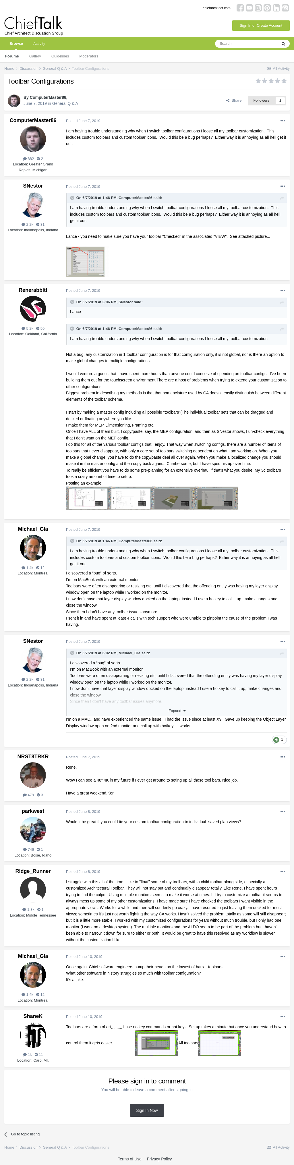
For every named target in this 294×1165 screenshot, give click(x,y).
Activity (39, 43)
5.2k (27, 328)
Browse (16, 45)
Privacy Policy (159, 1159)
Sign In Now (147, 1110)
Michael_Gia (33, 529)
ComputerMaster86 (48, 97)
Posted (83, 121)
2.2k (27, 224)
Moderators (88, 56)
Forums (12, 56)
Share (233, 100)
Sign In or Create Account (261, 25)
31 (40, 224)
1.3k (28, 909)
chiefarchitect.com (217, 8)
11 (39, 1054)
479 (28, 795)
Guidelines (60, 56)
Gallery (35, 56)
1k (27, 1054)
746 (28, 849)
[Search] (246, 44)
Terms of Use (129, 1159)
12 (40, 568)
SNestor (33, 186)
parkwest (33, 811)
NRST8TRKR (33, 756)
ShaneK (32, 1016)
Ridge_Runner (33, 871)
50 (40, 328)
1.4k (27, 568)
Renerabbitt (33, 290)
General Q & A (65, 103)
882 (28, 159)
